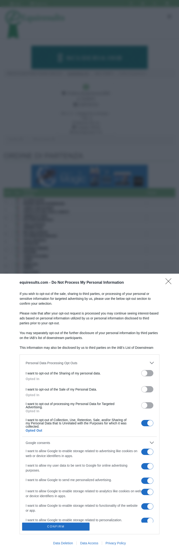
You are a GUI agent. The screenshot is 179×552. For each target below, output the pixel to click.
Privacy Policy (116, 543)
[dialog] (89, 413)
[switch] (147, 373)
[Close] (169, 282)
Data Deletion (63, 543)
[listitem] (89, 362)
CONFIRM (56, 526)
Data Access (89, 543)
